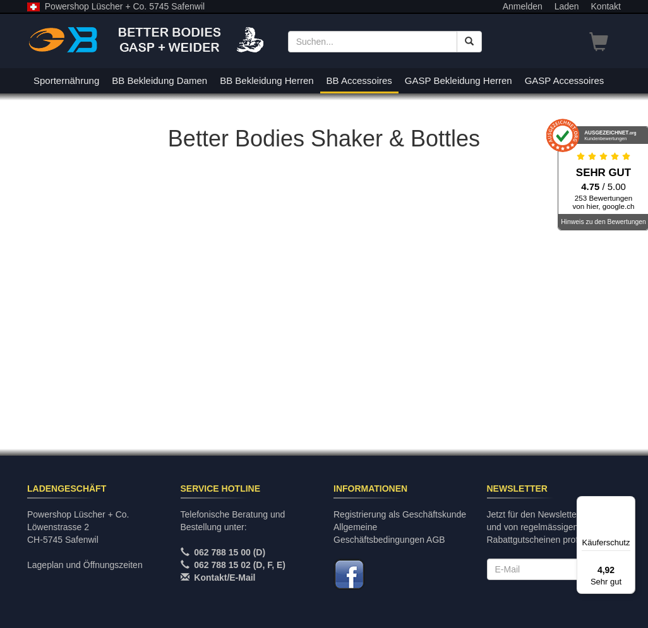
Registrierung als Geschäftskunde (399, 514)
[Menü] (627, 503)
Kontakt (606, 6)
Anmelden (523, 6)
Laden (567, 6)
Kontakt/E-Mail (224, 577)
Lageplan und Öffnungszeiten (85, 565)
